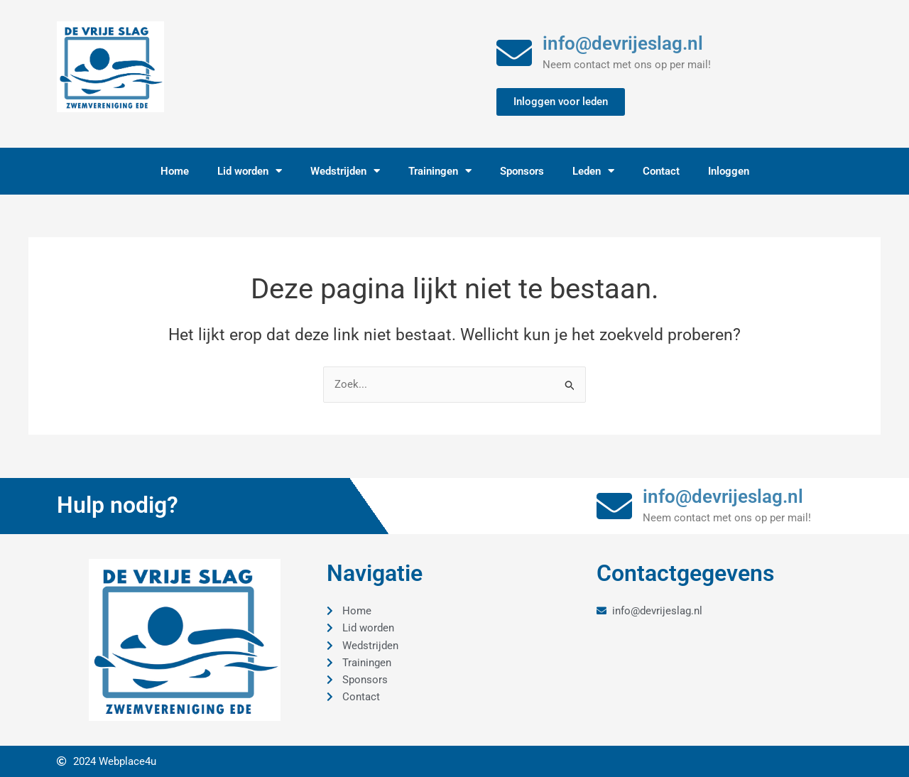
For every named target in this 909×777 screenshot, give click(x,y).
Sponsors (522, 171)
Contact (661, 171)
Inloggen (728, 171)
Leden (593, 170)
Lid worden (249, 170)
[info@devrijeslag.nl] (514, 52)
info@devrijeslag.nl (623, 43)
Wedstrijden (345, 170)
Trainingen (440, 170)
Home (174, 171)
